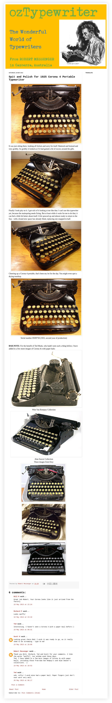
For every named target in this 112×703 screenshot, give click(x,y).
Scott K (17, 636)
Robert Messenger (25, 584)
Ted (15, 624)
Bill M (16, 596)
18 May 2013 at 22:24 (23, 604)
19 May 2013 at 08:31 (23, 630)
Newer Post (14, 689)
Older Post (73, 689)
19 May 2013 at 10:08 (23, 644)
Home (44, 689)
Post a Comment (18, 685)
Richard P (18, 611)
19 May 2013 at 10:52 (23, 666)
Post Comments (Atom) (31, 693)
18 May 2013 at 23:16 (23, 617)
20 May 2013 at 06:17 (23, 680)
